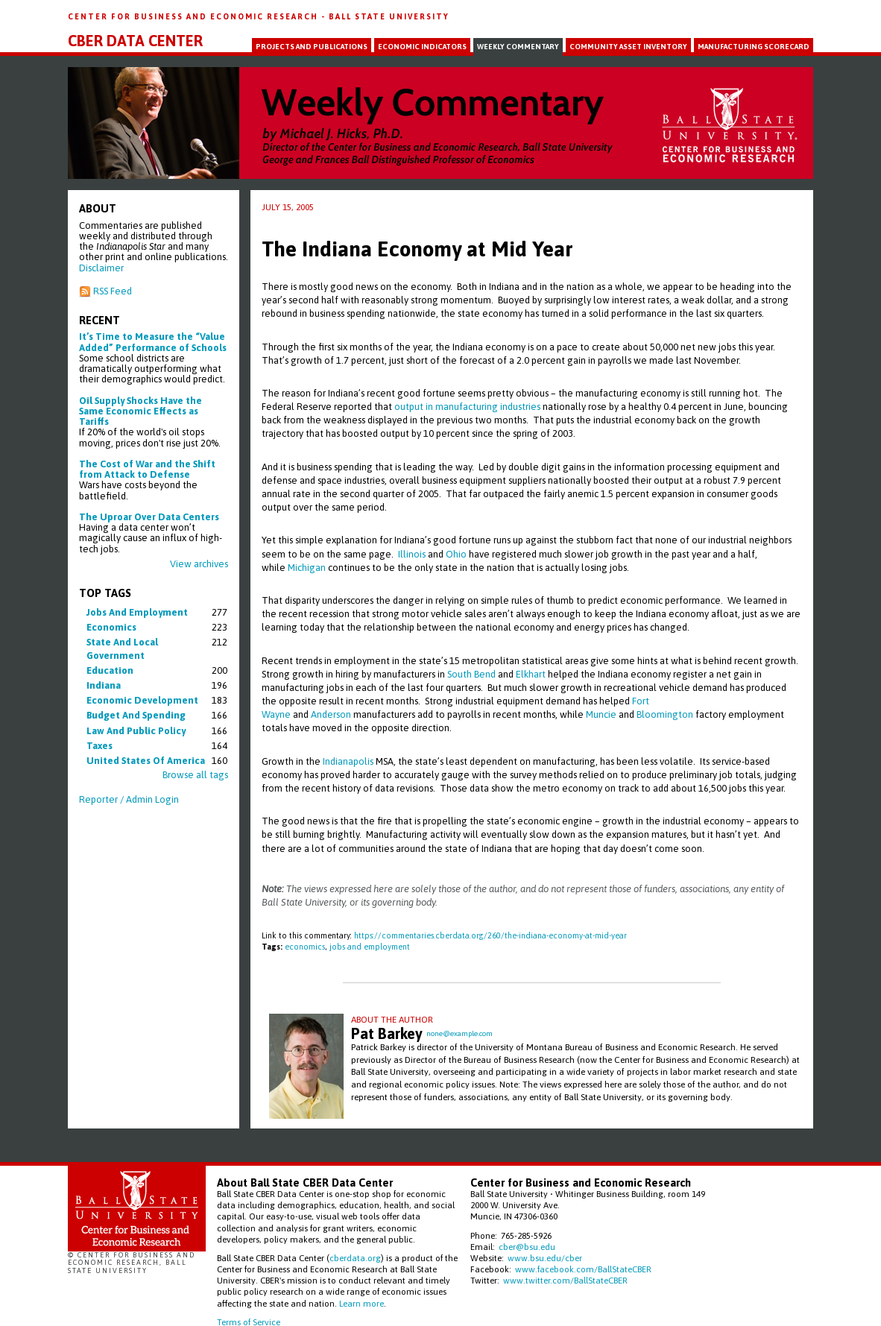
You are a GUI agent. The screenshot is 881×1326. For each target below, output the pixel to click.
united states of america (145, 760)
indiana (103, 685)
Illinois (412, 554)
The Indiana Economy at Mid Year (417, 249)
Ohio (456, 554)
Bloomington (665, 714)
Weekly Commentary (518, 46)
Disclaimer (101, 268)
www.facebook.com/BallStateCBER (583, 1269)
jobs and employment (137, 612)
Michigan (307, 567)
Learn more (361, 1303)
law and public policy (136, 730)
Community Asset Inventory (628, 46)
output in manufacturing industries (467, 406)
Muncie (601, 714)
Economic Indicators (422, 46)
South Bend (471, 674)
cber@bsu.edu (527, 1246)
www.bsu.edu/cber (545, 1258)
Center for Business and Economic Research (194, 16)
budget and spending (136, 715)
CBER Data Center (135, 41)
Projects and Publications (311, 46)
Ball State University (389, 16)
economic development (142, 700)
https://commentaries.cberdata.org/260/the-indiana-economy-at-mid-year (490, 935)
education (109, 670)
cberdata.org (355, 1258)
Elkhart (531, 674)
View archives (199, 563)
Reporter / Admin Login (129, 799)
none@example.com (459, 1033)
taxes (99, 745)
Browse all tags (195, 774)
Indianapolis (348, 761)
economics (111, 627)
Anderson (331, 714)
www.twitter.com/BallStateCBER (565, 1280)
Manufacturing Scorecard (753, 46)
